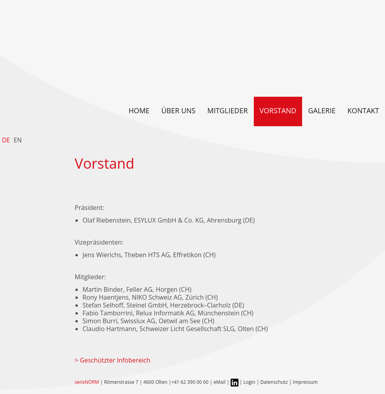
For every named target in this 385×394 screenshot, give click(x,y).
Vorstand (278, 110)
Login (249, 382)
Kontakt (363, 110)
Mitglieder (227, 110)
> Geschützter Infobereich (112, 360)
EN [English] (18, 140)
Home (138, 110)
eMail (220, 382)
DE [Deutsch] (6, 140)
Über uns (178, 110)
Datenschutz (274, 382)
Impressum (305, 382)
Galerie (322, 110)
